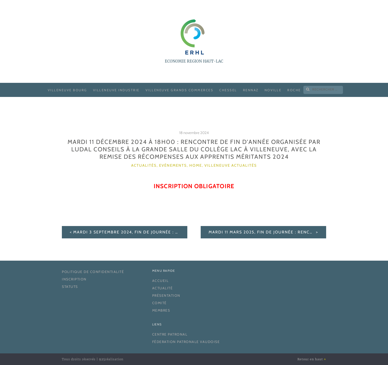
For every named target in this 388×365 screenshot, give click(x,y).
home (195, 165)
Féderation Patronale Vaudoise (186, 342)
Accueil (160, 280)
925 (102, 359)
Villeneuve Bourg (67, 90)
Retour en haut (311, 359)
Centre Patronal (170, 334)
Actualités (144, 165)
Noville (273, 90)
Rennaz (251, 90)
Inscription (74, 279)
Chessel (228, 90)
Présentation (166, 295)
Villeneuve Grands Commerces (180, 90)
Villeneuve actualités (230, 165)
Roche (294, 90)
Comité (159, 303)
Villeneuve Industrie (116, 90)
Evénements (173, 165)
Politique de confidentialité (93, 272)
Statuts (70, 286)
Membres (161, 310)
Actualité (162, 288)
